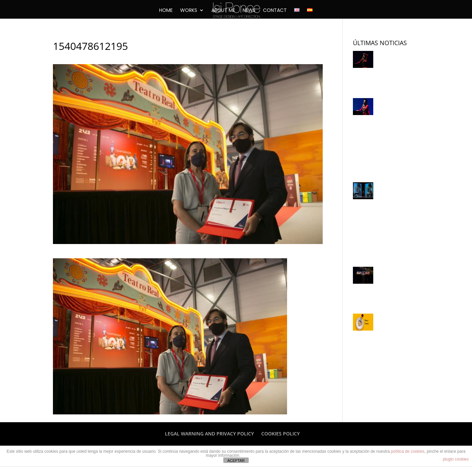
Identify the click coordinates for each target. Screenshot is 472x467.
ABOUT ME (223, 11)
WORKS (188, 11)
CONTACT (275, 11)
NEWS (249, 11)
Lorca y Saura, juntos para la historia (384, 69)
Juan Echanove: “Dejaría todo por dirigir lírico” (385, 285)
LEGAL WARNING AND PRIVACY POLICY (209, 433)
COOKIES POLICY (280, 433)
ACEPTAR (236, 461)
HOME (166, 11)
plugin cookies (456, 459)
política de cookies (407, 451)
